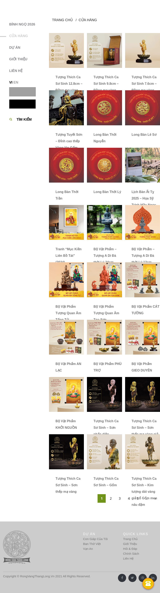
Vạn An (88, 548)
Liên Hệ (128, 558)
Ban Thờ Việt (92, 544)
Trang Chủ (130, 539)
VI (10, 82)
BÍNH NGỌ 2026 (22, 24)
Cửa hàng (18, 36)
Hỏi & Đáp (130, 548)
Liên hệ (15, 71)
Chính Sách (131, 553)
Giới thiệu (18, 59)
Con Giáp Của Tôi (95, 539)
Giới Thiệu (130, 544)
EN (15, 82)
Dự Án (14, 48)
